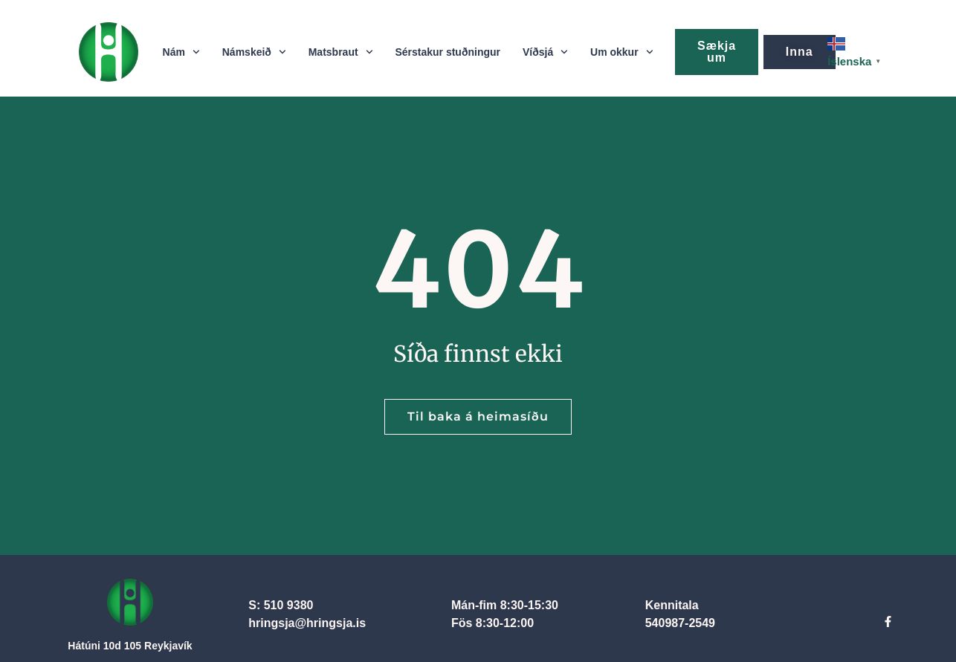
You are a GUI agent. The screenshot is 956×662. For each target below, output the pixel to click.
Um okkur (621, 52)
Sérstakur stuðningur (447, 52)
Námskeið (254, 52)
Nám (181, 52)
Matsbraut (341, 52)
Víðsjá (545, 52)
